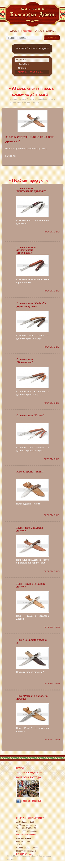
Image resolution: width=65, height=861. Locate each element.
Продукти (26, 31)
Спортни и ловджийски (37, 99)
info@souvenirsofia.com (26, 834)
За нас (38, 31)
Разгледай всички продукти (32, 48)
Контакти (51, 31)
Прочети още (51, 232)
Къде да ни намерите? (30, 818)
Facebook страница (28, 801)
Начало (13, 31)
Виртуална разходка (29, 777)
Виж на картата (24, 854)
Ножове (21, 99)
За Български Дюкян (29, 772)
